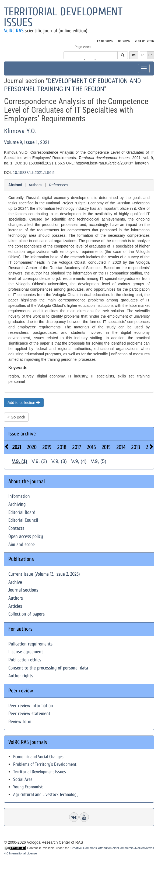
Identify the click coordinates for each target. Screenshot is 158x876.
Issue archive (22, 434)
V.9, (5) (98, 461)
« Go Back (16, 417)
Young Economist (28, 786)
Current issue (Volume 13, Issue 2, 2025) (44, 574)
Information (19, 496)
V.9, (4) (78, 461)
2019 (47, 447)
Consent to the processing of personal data (48, 668)
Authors (35, 185)
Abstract (15, 185)
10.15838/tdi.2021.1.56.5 (34, 172)
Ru (143, 55)
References (58, 185)
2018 (61, 447)
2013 (135, 447)
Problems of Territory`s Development (44, 764)
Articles (15, 606)
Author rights (20, 676)
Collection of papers (26, 614)
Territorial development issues (63, 17)
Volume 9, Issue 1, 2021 (27, 142)
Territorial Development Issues (39, 771)
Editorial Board (21, 512)
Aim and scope (21, 544)
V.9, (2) (39, 461)
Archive (15, 582)
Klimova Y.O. (20, 131)
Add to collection (24, 402)
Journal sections (23, 590)
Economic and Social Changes (38, 756)
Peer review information (30, 706)
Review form (19, 721)
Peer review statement (29, 713)
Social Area (23, 779)
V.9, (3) (59, 461)
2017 (76, 447)
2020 (32, 447)
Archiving (17, 504)
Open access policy (25, 536)
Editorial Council (23, 520)
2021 (16, 447)
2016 (91, 447)
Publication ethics (24, 660)
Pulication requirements (30, 644)
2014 (121, 447)
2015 (106, 447)
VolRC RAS (13, 31)
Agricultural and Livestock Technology (46, 794)
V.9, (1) (19, 461)
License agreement (25, 652)
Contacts (16, 528)
